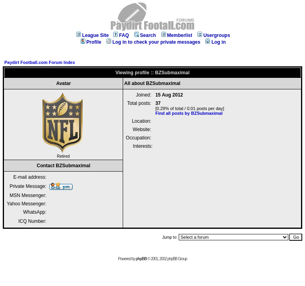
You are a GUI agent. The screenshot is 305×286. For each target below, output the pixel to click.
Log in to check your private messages (153, 42)
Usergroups (213, 35)
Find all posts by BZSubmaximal (188, 113)
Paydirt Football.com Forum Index (39, 62)
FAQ (121, 35)
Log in (215, 42)
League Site (92, 35)
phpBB (141, 259)
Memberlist (176, 35)
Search (145, 35)
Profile (91, 42)
